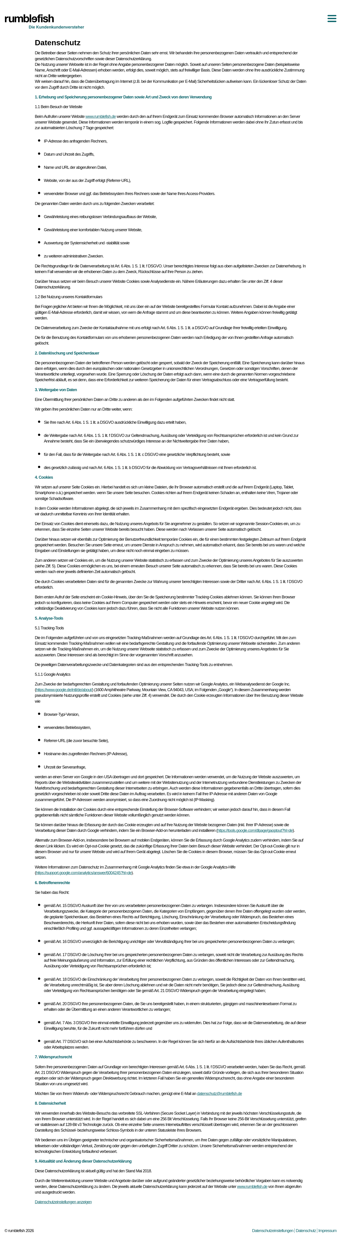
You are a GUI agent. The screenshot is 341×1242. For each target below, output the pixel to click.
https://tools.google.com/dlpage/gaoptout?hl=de (255, 830)
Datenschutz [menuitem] (306, 1230)
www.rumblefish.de (100, 116)
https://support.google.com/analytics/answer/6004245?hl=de (84, 873)
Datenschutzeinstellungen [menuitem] (272, 1230)
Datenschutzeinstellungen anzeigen (63, 1202)
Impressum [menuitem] (327, 1230)
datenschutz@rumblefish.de (219, 1093)
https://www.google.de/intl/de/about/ (64, 690)
